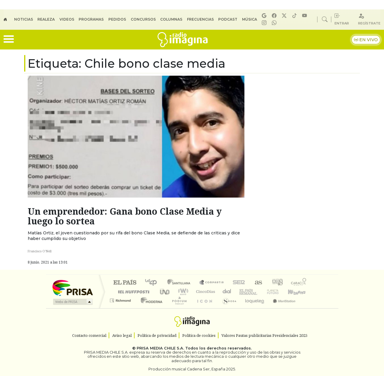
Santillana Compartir (211, 282)
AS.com (257, 282)
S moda (227, 308)
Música (249, 19)
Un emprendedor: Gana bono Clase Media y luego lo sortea (125, 216)
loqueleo (252, 308)
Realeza (46, 19)
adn (277, 282)
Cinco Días (204, 291)
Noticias (23, 19)
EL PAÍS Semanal (243, 291)
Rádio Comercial (307, 308)
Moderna (150, 308)
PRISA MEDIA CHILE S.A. (160, 348)
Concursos (143, 19)
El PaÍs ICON (203, 308)
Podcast (227, 19)
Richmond (121, 308)
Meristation (281, 308)
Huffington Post (132, 291)
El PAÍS (124, 282)
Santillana (180, 282)
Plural (177, 308)
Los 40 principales (153, 282)
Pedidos (117, 19)
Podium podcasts (121, 299)
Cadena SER (239, 282)
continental (227, 291)
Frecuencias (200, 19)
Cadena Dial (278, 291)
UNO (165, 291)
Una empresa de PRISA (72, 287)
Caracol (298, 282)
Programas (91, 19)
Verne (260, 291)
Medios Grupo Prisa (72, 301)
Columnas (171, 19)
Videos (66, 19)
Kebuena (299, 291)
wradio (182, 291)
